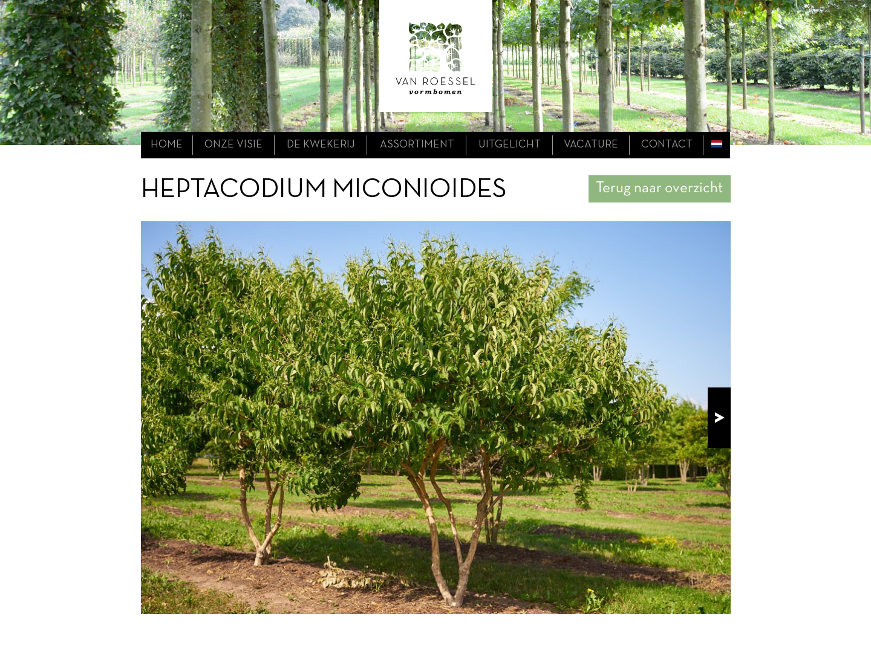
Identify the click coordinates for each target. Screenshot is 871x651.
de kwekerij (321, 145)
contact (667, 145)
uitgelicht (509, 145)
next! (719, 417)
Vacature (591, 145)
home (167, 145)
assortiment (417, 145)
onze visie (233, 145)
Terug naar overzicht (659, 188)
